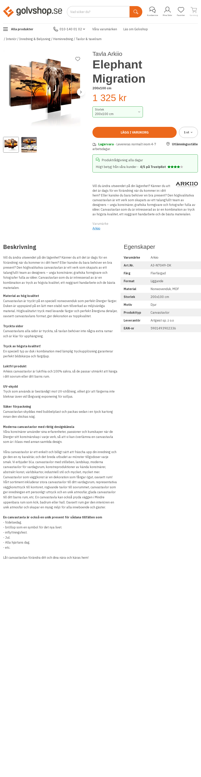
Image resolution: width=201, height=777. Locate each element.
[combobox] (117, 111)
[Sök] (136, 12)
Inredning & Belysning (34, 39)
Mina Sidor (167, 12)
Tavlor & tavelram (88, 39)
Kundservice (152, 12)
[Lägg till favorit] (78, 59)
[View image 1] (11, 145)
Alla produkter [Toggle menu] (18, 29)
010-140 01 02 (69, 29)
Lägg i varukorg (135, 132)
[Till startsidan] (32, 11)
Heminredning (63, 39)
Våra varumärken (104, 29)
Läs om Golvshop (135, 29)
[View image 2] (29, 145)
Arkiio (96, 228)
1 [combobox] (188, 132)
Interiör (11, 39)
